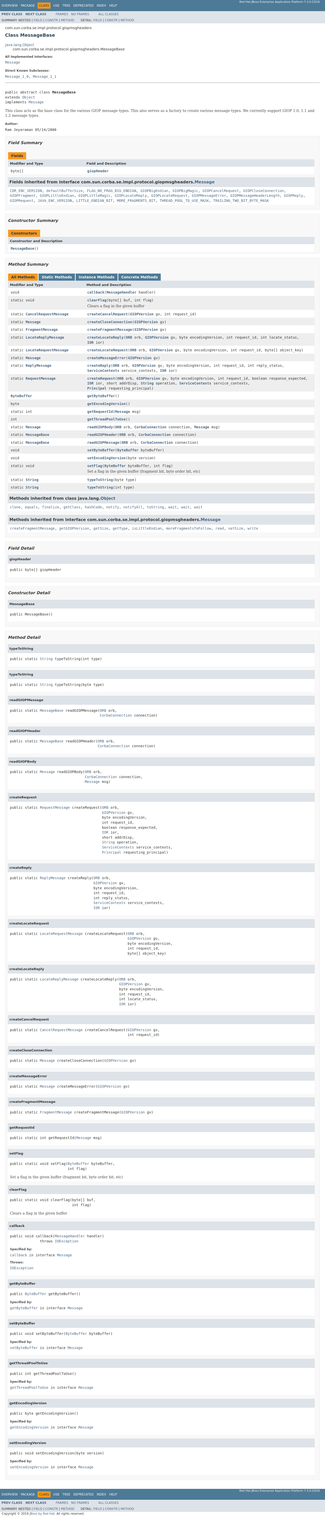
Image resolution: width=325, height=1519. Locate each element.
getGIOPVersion (74, 528)
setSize (235, 528)
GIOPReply (293, 196)
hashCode (93, 507)
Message (12, 62)
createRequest (101, 378)
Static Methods (57, 277)
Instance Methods (96, 277)
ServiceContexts (103, 371)
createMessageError (106, 358)
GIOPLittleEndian (57, 196)
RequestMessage (41, 378)
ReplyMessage (38, 365)
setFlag (94, 466)
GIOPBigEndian (154, 191)
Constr (51, 20)
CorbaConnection (150, 427)
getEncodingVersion (106, 404)
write (253, 528)
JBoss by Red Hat (42, 1513)
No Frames (80, 14)
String (147, 383)
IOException (66, 1241)
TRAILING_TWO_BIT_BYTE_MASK (241, 201)
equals (31, 507)
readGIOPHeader (102, 435)
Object (28, 97)
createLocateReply (105, 337)
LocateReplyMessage (45, 337)
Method (67, 20)
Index (101, 5)
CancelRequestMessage (47, 314)
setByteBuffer (101, 450)
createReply (99, 365)
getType (120, 528)
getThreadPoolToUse (106, 419)
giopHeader (98, 171)
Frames (62, 14)
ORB (129, 337)
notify (112, 507)
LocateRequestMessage (47, 350)
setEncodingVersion (106, 458)
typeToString (100, 480)
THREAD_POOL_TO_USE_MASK (184, 201)
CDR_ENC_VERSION (26, 191)
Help (113, 5)
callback (95, 292)
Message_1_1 (45, 76)
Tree (66, 5)
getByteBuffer (101, 396)
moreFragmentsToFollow (188, 528)
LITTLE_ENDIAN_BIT (94, 201)
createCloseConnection (109, 322)
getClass (71, 507)
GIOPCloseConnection (263, 191)
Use (56, 5)
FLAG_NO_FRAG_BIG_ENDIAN (111, 191)
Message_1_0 (17, 76)
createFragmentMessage (109, 330)
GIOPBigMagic (185, 191)
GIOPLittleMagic (94, 196)
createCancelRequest (107, 314)
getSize (100, 528)
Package (28, 5)
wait (172, 507)
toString (155, 507)
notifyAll (133, 507)
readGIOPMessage (103, 442)
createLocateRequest (107, 350)
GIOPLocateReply (131, 196)
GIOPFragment (23, 196)
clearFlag (97, 300)
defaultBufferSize (64, 191)
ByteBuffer (21, 396)
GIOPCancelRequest (221, 191)
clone (15, 507)
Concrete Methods (139, 277)
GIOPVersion (142, 314)
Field (38, 20)
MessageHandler (121, 292)
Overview (10, 5)
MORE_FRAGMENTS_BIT (136, 201)
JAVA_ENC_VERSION (55, 201)
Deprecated (83, 5)
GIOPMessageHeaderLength (255, 196)
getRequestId (100, 412)
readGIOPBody (100, 427)
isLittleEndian (147, 528)
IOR (90, 342)
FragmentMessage (42, 330)
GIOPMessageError (209, 196)
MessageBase (22, 248)
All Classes (109, 14)
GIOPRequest (22, 201)
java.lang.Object (19, 45)
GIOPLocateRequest (169, 196)
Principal (97, 388)
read (219, 528)
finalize (50, 507)
